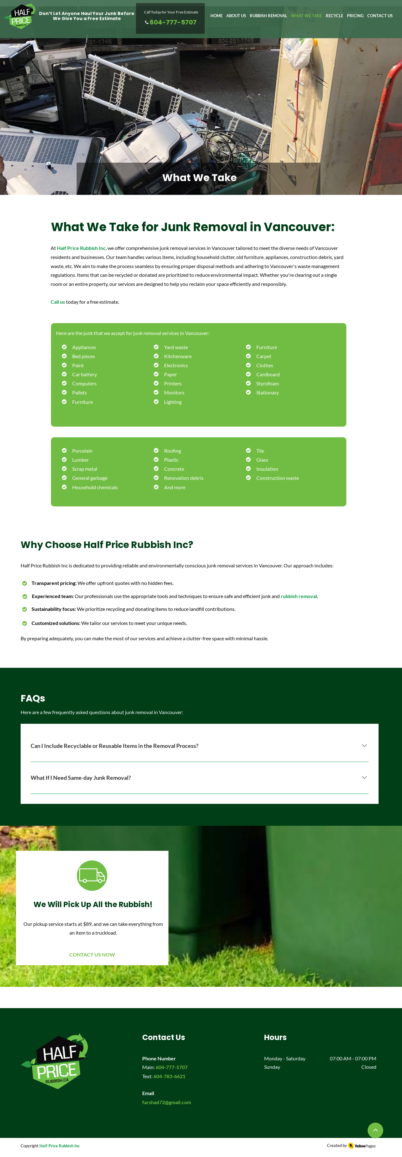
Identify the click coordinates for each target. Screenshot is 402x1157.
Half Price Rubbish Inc (59, 1145)
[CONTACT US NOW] (92, 956)
